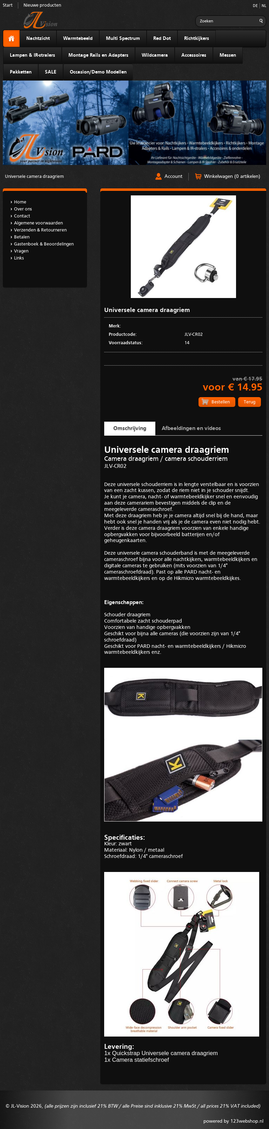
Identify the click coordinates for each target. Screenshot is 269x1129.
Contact (22, 216)
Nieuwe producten (42, 5)
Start (8, 5)
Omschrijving (129, 428)
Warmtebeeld (78, 38)
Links (19, 258)
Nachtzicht (38, 38)
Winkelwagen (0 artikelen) (232, 176)
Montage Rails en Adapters (98, 55)
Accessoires (193, 55)
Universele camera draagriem (34, 176)
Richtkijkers (196, 38)
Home (20, 202)
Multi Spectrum (123, 38)
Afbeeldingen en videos (191, 428)
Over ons (23, 209)
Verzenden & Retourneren (40, 230)
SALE (50, 72)
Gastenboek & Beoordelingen (44, 244)
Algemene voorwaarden (38, 223)
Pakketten (21, 72)
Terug (249, 402)
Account (173, 176)
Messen (228, 55)
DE (255, 6)
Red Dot (162, 38)
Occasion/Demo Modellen (98, 72)
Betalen (21, 237)
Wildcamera (155, 55)
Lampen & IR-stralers (32, 55)
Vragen (21, 251)
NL (264, 6)
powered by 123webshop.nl (233, 1121)
